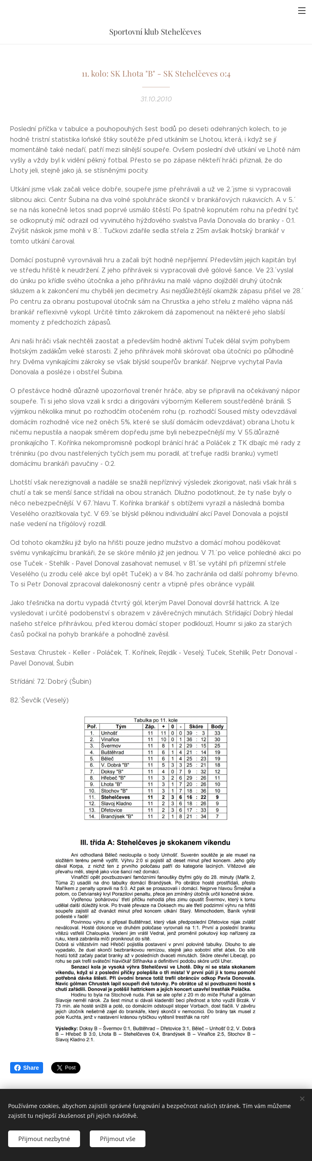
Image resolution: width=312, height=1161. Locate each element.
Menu (302, 10)
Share (26, 1067)
